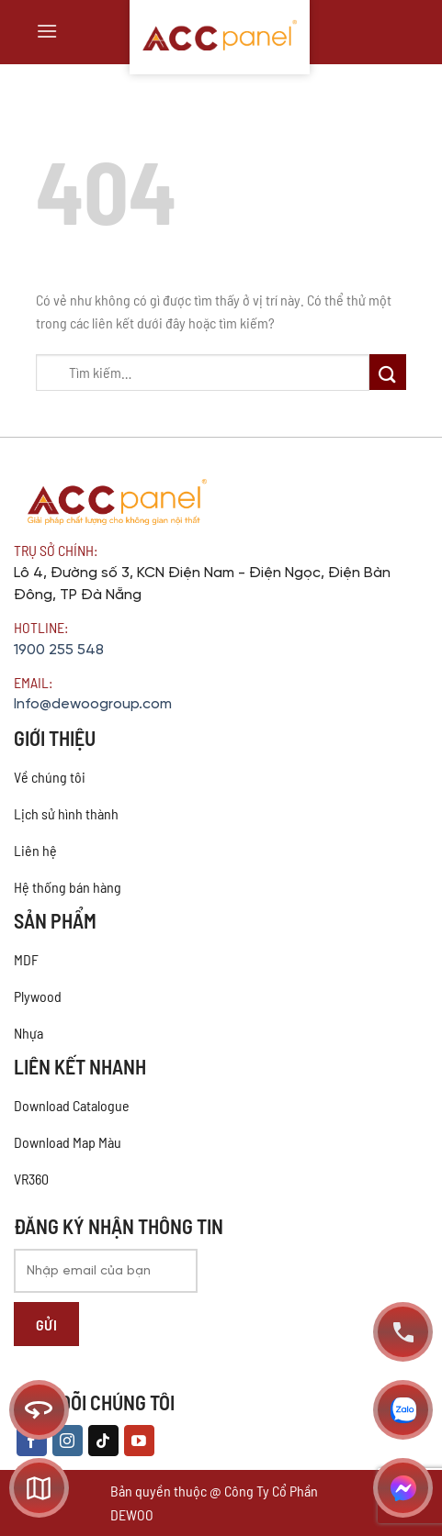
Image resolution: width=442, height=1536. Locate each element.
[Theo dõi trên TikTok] (103, 1440)
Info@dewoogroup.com (93, 704)
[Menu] (47, 30)
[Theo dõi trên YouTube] (139, 1440)
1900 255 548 (59, 650)
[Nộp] (387, 372)
